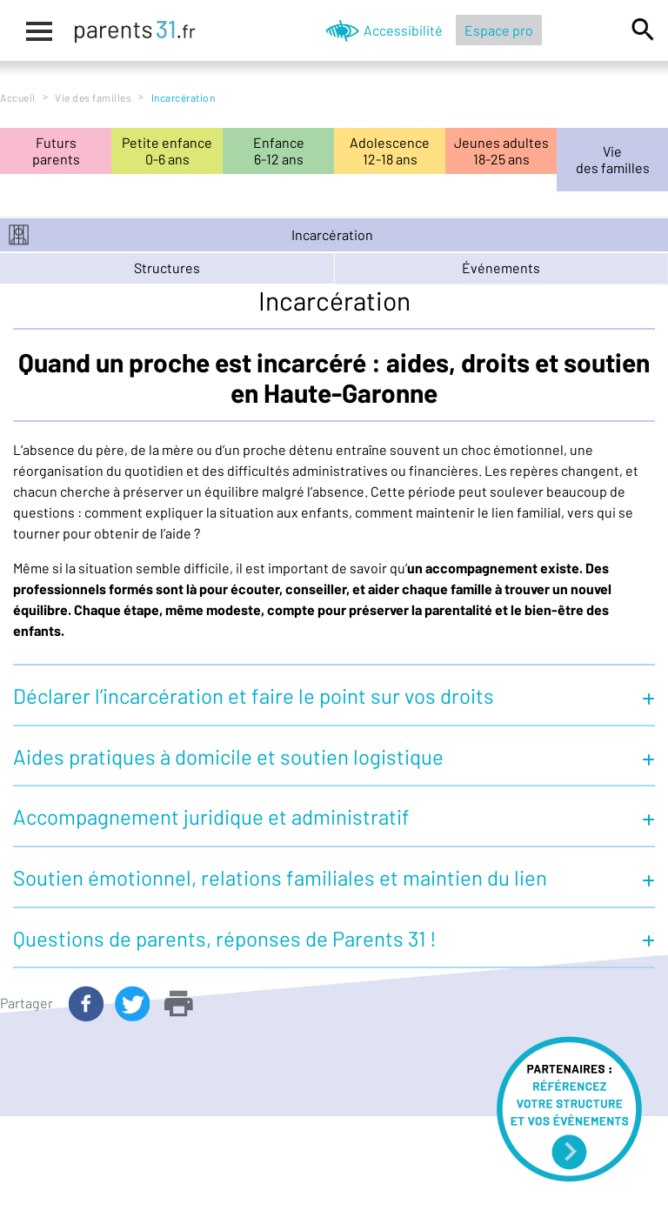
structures (167, 267)
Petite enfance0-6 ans (167, 150)
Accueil (18, 97)
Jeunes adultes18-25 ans (501, 150)
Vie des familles (93, 97)
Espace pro (498, 30)
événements (501, 267)
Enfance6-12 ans (278, 150)
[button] (334, 694)
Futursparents (56, 150)
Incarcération (332, 234)
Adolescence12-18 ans (390, 150)
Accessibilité (403, 30)
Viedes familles (613, 159)
